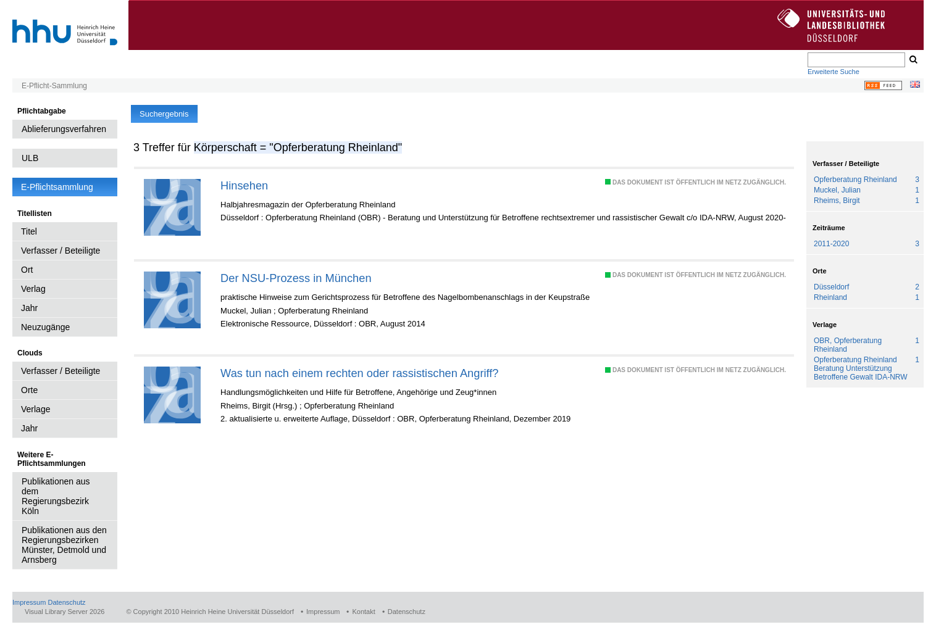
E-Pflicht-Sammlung (54, 85)
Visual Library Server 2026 (64, 611)
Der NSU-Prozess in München (295, 278)
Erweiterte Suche (833, 71)
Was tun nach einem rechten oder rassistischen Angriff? (359, 373)
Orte (29, 390)
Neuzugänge (45, 327)
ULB (30, 158)
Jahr (29, 308)
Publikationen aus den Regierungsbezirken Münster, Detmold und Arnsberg (64, 545)
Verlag (33, 289)
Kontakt (363, 611)
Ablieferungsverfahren (64, 129)
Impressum (29, 602)
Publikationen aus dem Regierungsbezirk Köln (56, 496)
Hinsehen (244, 185)
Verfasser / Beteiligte (60, 250)
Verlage (35, 409)
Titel (29, 231)
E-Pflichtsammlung (57, 187)
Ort (27, 270)
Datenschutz (66, 602)
